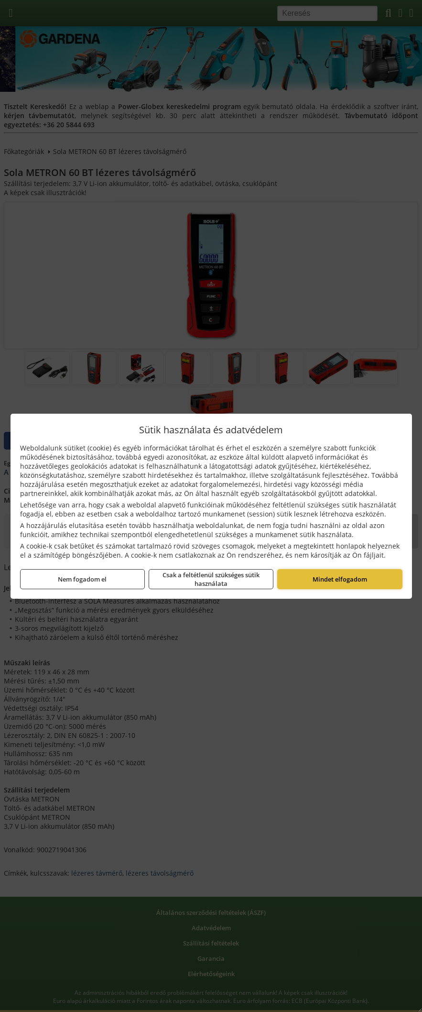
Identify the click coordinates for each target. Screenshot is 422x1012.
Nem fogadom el (82, 579)
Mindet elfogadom (340, 579)
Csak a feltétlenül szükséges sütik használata (211, 579)
